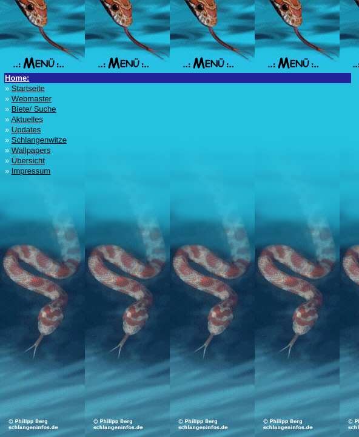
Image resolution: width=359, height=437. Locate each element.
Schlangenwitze (39, 139)
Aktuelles (27, 119)
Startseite (28, 88)
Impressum (31, 170)
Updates (26, 129)
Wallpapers (31, 150)
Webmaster (32, 98)
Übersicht (28, 160)
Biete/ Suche (34, 108)
